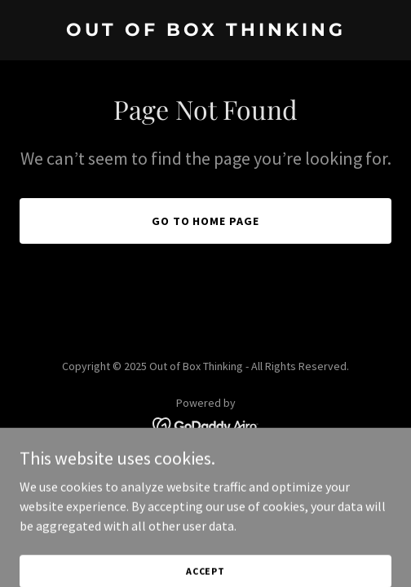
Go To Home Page (206, 221)
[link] (205, 31)
